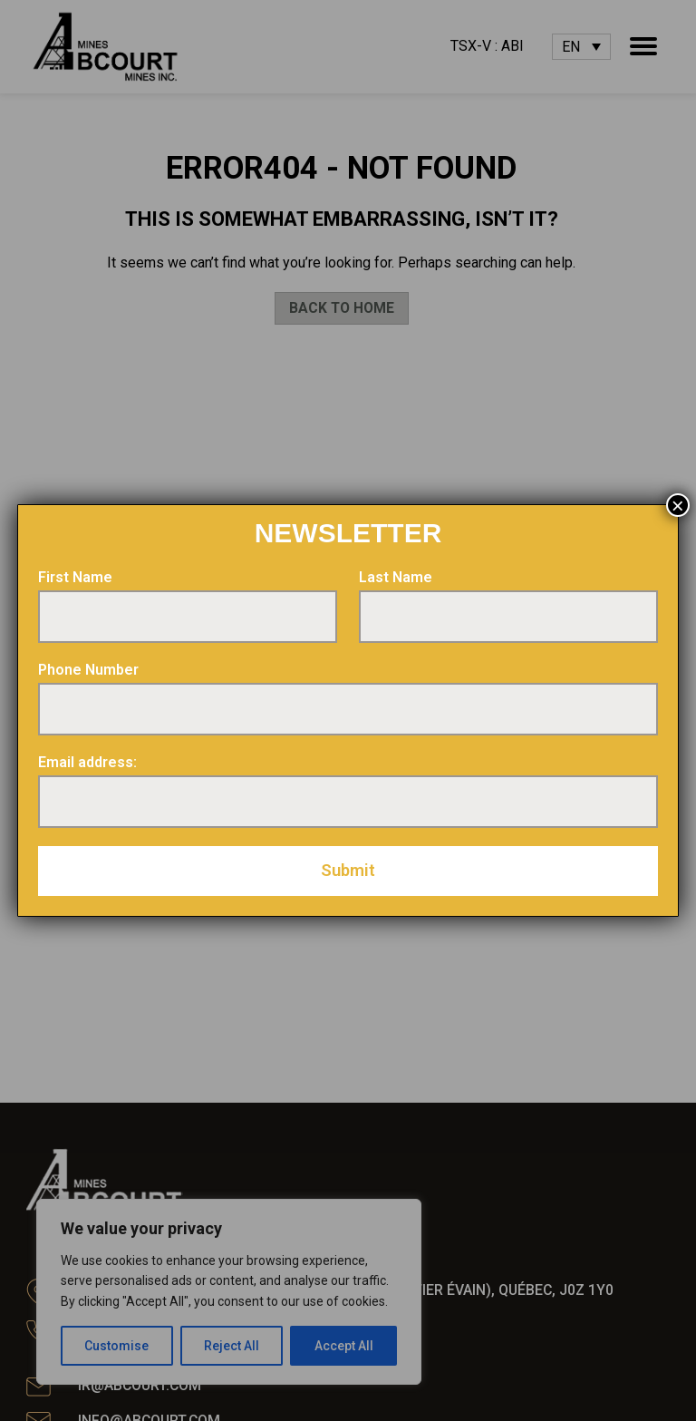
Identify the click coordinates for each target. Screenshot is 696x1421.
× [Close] (678, 505)
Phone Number (88, 669)
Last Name (395, 577)
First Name (75, 577)
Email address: (87, 762)
